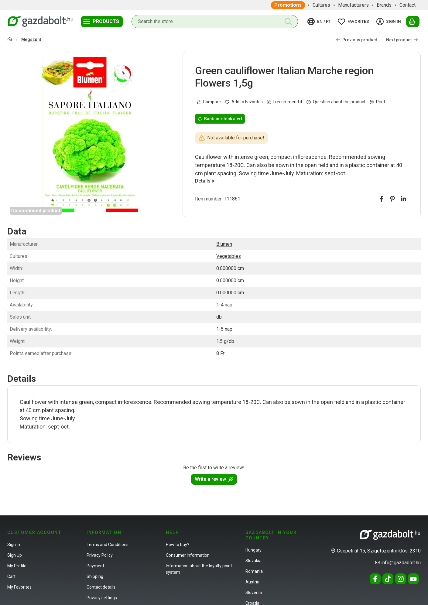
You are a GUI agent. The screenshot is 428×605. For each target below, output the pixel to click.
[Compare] (208, 102)
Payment (95, 565)
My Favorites (19, 587)
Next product (402, 39)
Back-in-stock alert (220, 118)
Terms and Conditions (107, 544)
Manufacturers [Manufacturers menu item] (353, 5)
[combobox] (215, 21)
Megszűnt (31, 39)
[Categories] (102, 21)
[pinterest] (392, 199)
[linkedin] (403, 199)
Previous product (356, 39)
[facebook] (381, 199)
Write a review (214, 479)
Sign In (13, 544)
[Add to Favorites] (244, 102)
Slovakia (253, 560)
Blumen (224, 244)
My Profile (16, 565)
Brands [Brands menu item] (384, 5)
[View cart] (412, 21)
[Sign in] (389, 21)
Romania (254, 571)
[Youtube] (413, 578)
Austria (252, 581)
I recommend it (284, 102)
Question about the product (335, 102)
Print (377, 102)
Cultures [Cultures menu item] (321, 5)
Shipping (95, 576)
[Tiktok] (387, 578)
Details (204, 181)
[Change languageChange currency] (319, 21)
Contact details (101, 587)
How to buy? (177, 544)
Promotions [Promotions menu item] (288, 5)
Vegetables (228, 256)
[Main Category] (9, 40)
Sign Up (14, 555)
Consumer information (188, 555)
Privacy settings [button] (102, 597)
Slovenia (253, 592)
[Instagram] (400, 578)
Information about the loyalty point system (199, 569)
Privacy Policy (100, 555)
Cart (11, 576)
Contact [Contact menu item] (407, 5)
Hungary (253, 550)
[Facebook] (375, 578)
